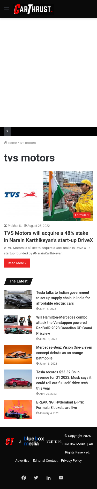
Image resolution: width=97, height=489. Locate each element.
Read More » (17, 263)
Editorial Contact (45, 460)
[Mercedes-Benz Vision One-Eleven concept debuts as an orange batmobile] (18, 354)
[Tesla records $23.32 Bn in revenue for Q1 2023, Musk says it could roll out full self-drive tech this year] (18, 379)
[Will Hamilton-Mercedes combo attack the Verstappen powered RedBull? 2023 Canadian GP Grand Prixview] (18, 324)
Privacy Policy (71, 460)
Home (10, 143)
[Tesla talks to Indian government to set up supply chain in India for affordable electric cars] (18, 299)
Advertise (22, 460)
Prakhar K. (15, 226)
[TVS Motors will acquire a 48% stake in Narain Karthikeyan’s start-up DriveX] (48, 196)
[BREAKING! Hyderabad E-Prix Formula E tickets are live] (18, 409)
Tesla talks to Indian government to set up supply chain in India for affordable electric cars (63, 297)
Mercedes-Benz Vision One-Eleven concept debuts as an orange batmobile (64, 352)
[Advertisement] (48, 71)
